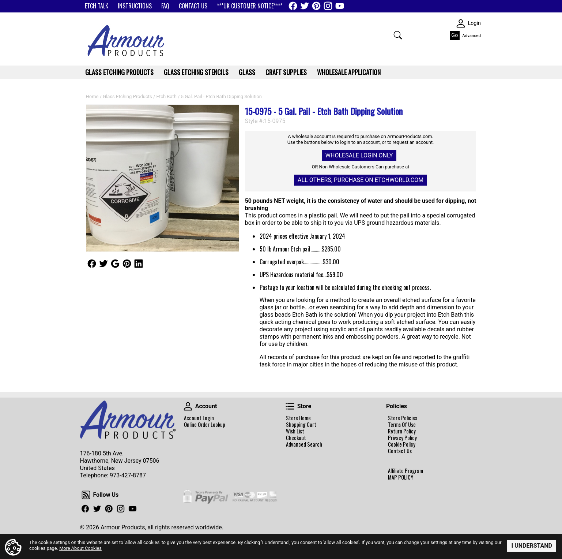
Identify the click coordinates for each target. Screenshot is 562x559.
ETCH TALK (96, 5)
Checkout (296, 438)
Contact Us (400, 451)
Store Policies (402, 418)
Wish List (295, 431)
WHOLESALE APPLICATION (349, 72)
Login (474, 23)
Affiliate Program (405, 470)
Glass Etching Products (127, 96)
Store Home (298, 418)
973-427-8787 (128, 475)
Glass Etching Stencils (196, 72)
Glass (247, 72)
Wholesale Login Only (359, 155)
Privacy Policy (402, 438)
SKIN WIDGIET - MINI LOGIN (461, 23)
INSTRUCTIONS (135, 5)
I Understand (531, 545)
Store (290, 406)
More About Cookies (80, 548)
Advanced (471, 35)
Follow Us (92, 263)
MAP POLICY (400, 477)
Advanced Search (304, 444)
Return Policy (402, 431)
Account (188, 406)
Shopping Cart (301, 424)
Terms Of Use (402, 424)
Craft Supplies (286, 72)
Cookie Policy (401, 444)
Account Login (199, 418)
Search (398, 35)
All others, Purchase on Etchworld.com (360, 179)
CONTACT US (193, 5)
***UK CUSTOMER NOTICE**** (249, 5)
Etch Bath (166, 96)
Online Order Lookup (204, 424)
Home (92, 96)
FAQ (165, 5)
